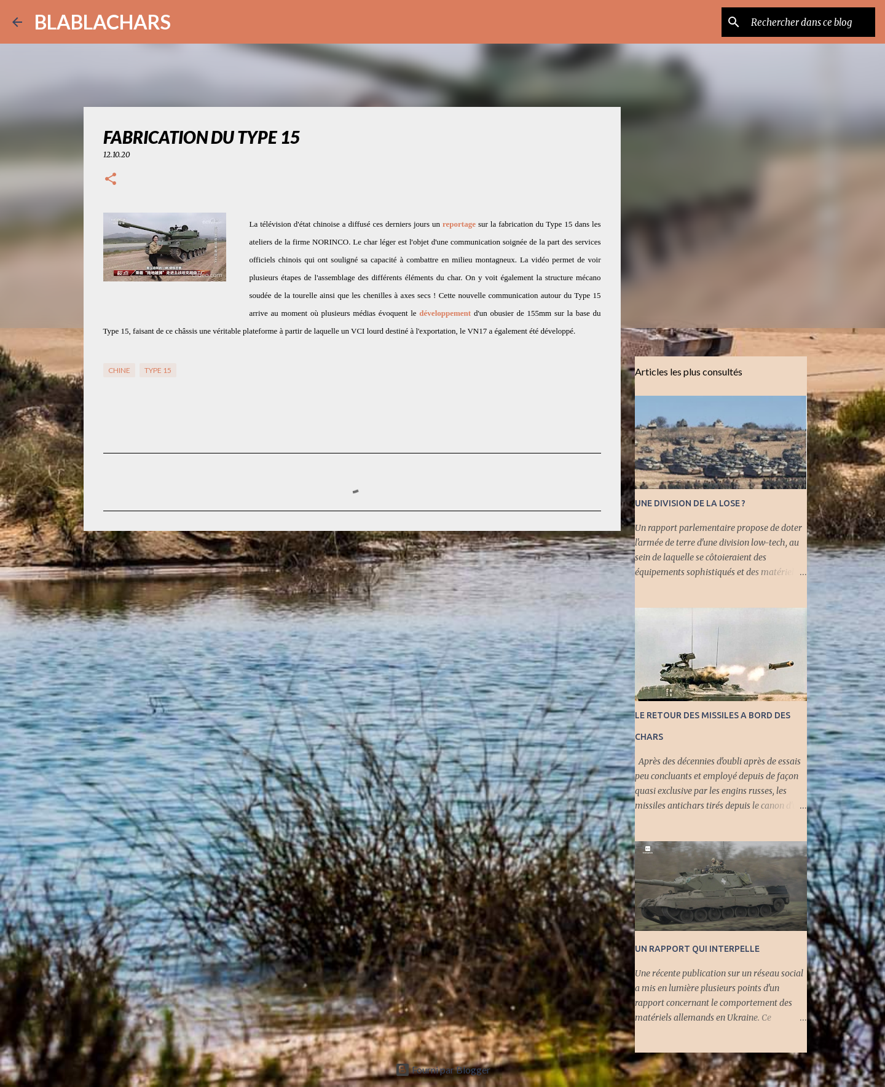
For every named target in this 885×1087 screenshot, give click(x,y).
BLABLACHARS (102, 22)
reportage (459, 224)
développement (445, 313)
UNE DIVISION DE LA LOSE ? (690, 503)
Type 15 (157, 370)
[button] (110, 179)
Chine (119, 370)
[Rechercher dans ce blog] (810, 22)
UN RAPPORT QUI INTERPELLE (697, 949)
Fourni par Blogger (442, 1069)
